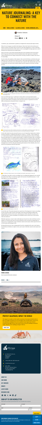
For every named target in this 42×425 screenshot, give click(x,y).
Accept (36, 416)
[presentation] (9, 413)
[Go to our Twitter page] (7, 395)
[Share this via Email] (20, 38)
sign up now (37, 413)
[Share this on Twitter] (24, 38)
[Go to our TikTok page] (15, 395)
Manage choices (37, 422)
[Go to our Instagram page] (4, 395)
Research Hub (5, 392)
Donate (38, 8)
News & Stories (10, 27)
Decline (36, 419)
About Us (4, 377)
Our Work (4, 380)
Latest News (4, 389)
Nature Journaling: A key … (32, 27)
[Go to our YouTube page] (9, 395)
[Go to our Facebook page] (2, 395)
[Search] (36, 5)
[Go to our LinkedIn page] (12, 395)
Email (7, 280)
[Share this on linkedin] (26, 38)
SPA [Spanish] (38, 2)
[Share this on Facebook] (22, 38)
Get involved (4, 383)
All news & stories (20, 27)
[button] (40, 5)
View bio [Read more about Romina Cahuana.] (2, 280)
